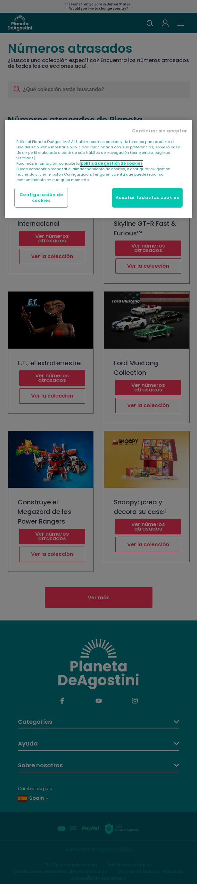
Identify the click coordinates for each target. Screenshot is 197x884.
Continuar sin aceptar (159, 131)
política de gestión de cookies (112, 163)
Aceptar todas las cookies (147, 197)
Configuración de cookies (41, 197)
